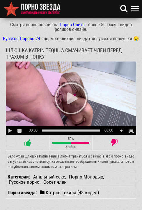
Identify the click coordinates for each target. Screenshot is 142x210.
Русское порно (24, 182)
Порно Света (72, 24)
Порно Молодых (86, 176)
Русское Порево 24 (21, 38)
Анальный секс (49, 176)
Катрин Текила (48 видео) (69, 192)
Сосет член (55, 182)
